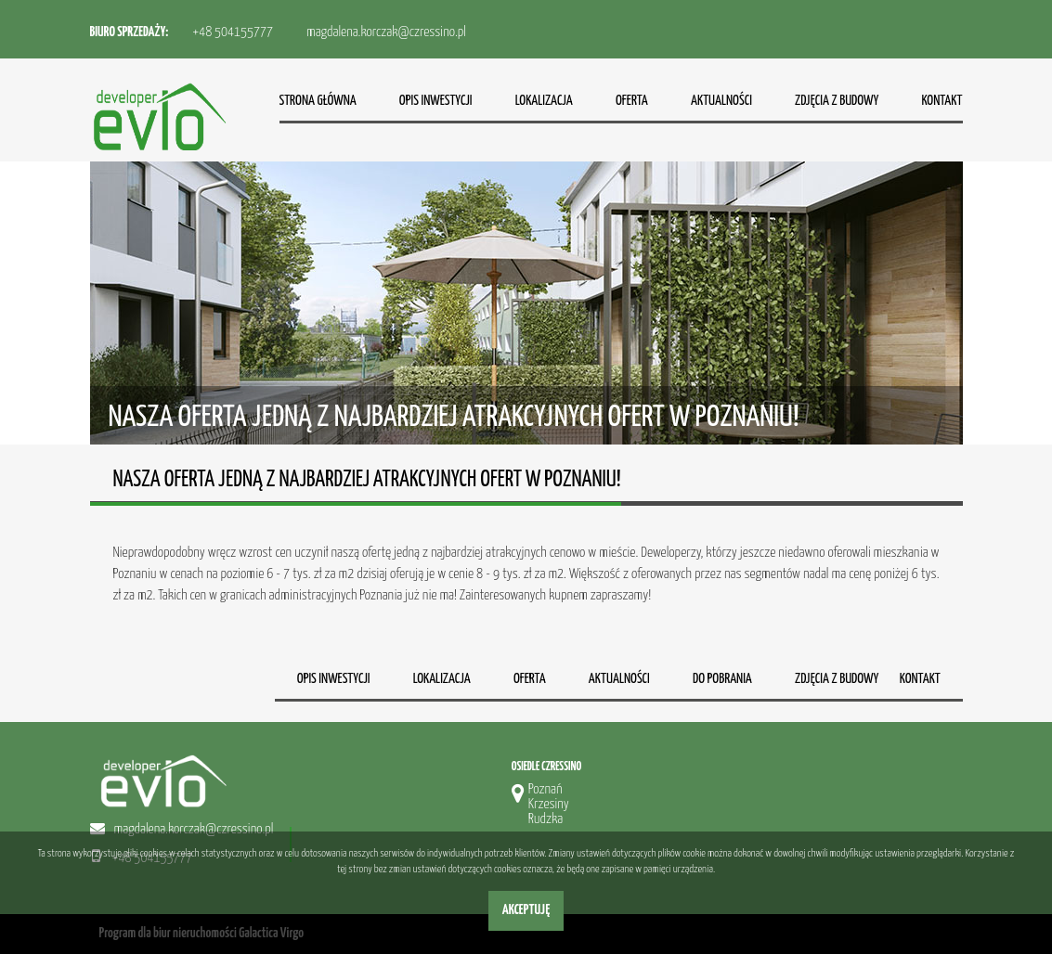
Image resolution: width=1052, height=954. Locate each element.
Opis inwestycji (436, 101)
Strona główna (318, 101)
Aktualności (721, 101)
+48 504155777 (232, 32)
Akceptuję (526, 910)
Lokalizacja (544, 101)
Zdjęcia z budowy (836, 101)
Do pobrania (722, 679)
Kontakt (941, 101)
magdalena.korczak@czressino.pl (386, 32)
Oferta (632, 101)
